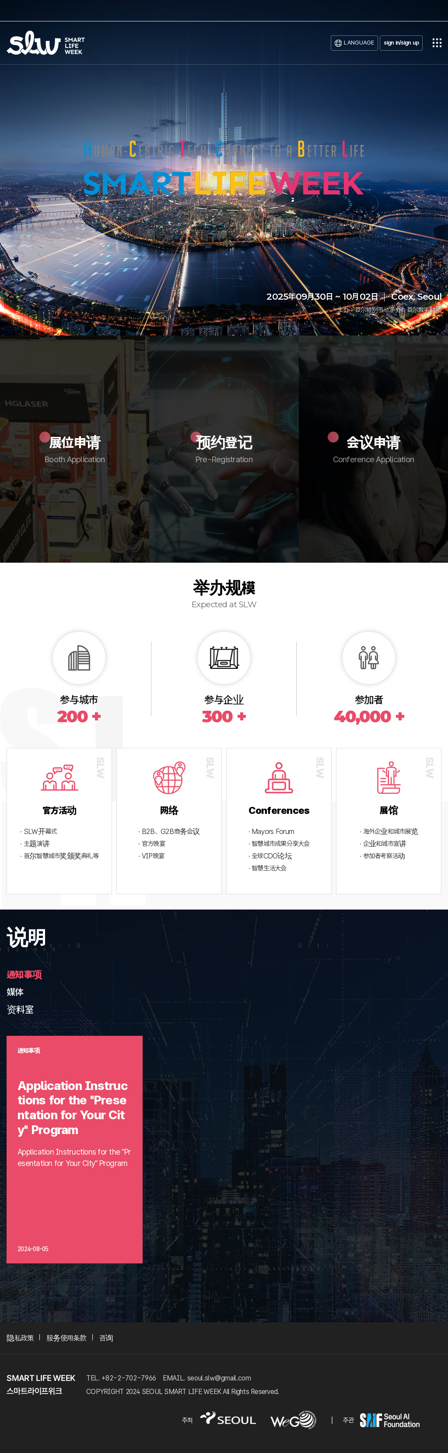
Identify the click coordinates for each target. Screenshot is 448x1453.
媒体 (15, 992)
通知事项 (24, 975)
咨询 (106, 1337)
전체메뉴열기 (437, 42)
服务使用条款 (66, 1337)
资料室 (20, 1009)
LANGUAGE (359, 42)
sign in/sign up (401, 42)
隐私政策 (20, 1337)
